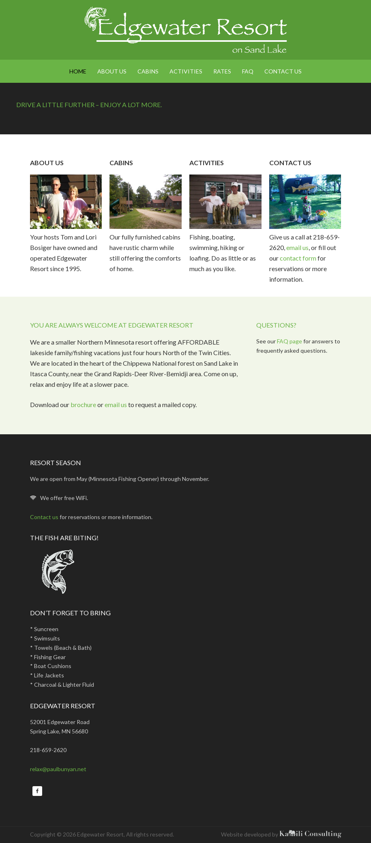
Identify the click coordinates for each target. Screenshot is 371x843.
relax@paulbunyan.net (58, 768)
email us (297, 247)
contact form (298, 258)
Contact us (45, 516)
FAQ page (289, 341)
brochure (83, 404)
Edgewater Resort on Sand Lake (185, 30)
